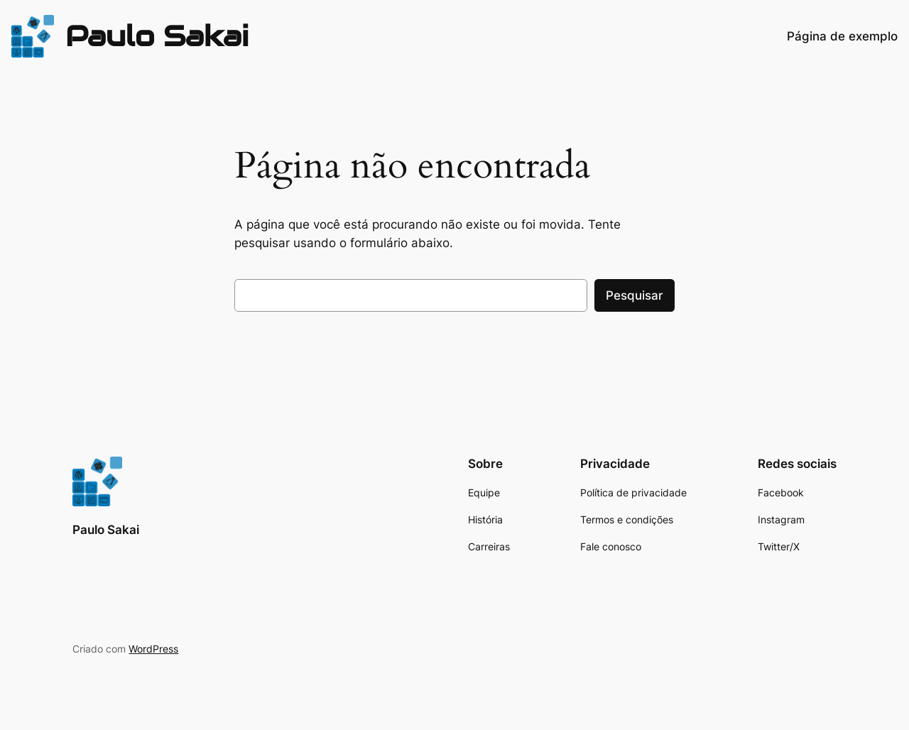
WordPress (153, 649)
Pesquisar (634, 295)
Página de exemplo (842, 36)
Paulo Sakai (157, 36)
